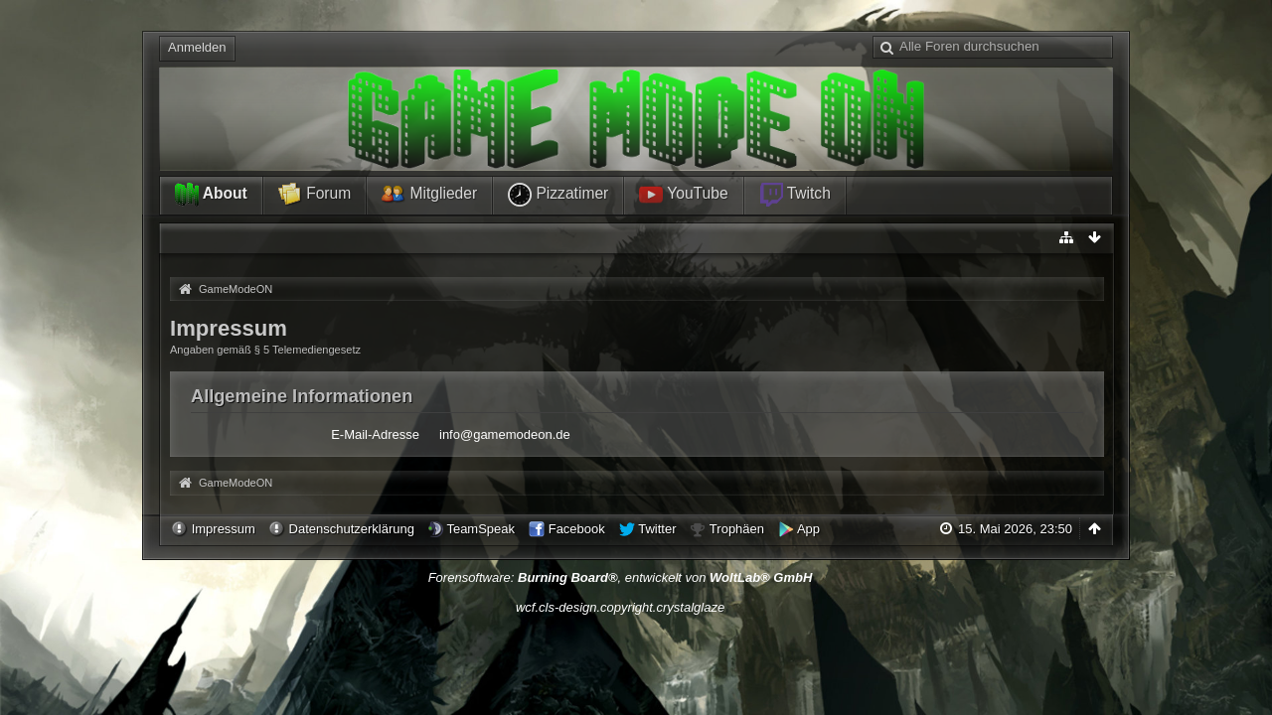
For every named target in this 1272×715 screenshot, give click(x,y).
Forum (314, 195)
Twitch (795, 195)
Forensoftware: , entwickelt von (620, 577)
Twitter (657, 528)
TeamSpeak (480, 528)
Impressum (223, 528)
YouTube (683, 195)
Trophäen (737, 528)
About (211, 195)
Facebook (577, 528)
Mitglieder (429, 195)
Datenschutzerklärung (351, 528)
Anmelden (197, 47)
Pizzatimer (558, 195)
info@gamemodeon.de (504, 434)
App (808, 528)
